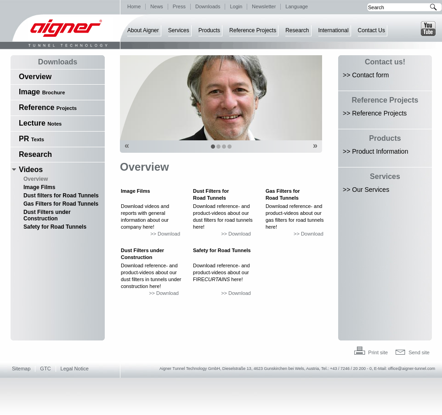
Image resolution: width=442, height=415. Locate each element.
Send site (419, 352)
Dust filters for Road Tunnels (61, 195)
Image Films (39, 187)
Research (297, 30)
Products (209, 30)
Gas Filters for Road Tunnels (60, 204)
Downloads (207, 6)
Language (296, 6)
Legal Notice (75, 368)
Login (236, 6)
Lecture (40, 123)
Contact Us (371, 30)
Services (178, 30)
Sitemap (21, 368)
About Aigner (143, 30)
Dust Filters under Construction (47, 215)
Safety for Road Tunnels (54, 227)
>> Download (165, 233)
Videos (31, 169)
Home (134, 6)
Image (42, 92)
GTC (45, 368)
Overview (35, 77)
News (156, 6)
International (333, 30)
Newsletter (264, 6)
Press (179, 6)
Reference (48, 107)
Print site (378, 352)
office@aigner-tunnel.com (411, 368)
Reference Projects (252, 30)
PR (31, 139)
